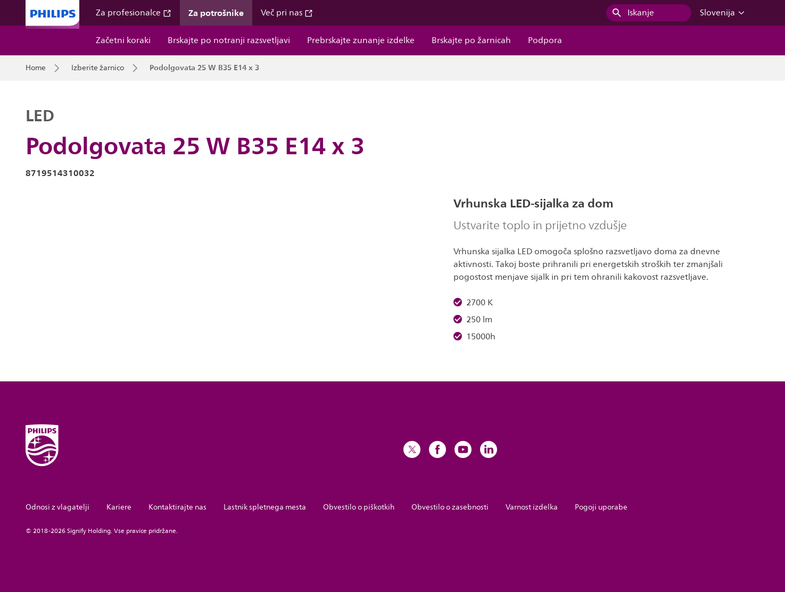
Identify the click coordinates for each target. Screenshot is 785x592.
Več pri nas (287, 12)
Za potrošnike (216, 12)
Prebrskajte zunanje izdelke (361, 40)
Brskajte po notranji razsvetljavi (229, 40)
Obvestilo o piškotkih (358, 507)
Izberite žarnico (97, 68)
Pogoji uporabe (601, 507)
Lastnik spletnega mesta (265, 507)
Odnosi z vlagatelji (57, 507)
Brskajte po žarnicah (471, 40)
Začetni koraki (123, 40)
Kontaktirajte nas (177, 507)
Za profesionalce (133, 12)
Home (36, 68)
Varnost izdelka (532, 507)
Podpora (545, 40)
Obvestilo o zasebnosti (450, 507)
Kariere (118, 507)
